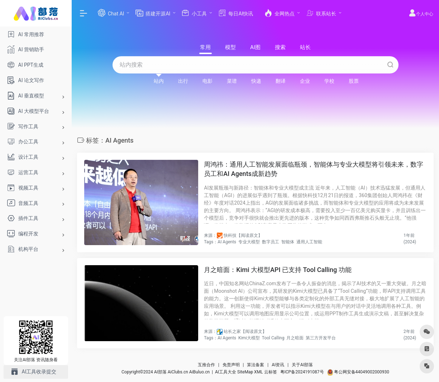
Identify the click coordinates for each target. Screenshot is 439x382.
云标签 (270, 371)
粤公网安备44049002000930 (358, 371)
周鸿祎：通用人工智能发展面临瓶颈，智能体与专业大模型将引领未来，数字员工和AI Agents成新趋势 (313, 169)
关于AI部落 (302, 364)
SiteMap (245, 371)
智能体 (287, 241)
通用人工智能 (309, 241)
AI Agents (227, 241)
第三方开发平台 (321, 337)
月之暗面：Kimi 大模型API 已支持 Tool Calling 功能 (277, 269)
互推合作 (206, 364)
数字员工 (270, 241)
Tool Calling (273, 337)
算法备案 (255, 364)
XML (258, 371)
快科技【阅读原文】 (243, 235)
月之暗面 (295, 337)
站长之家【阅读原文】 (245, 331)
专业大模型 (249, 241)
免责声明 (231, 364)
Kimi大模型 (249, 337)
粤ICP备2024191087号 (302, 371)
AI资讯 (278, 364)
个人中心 (421, 13)
